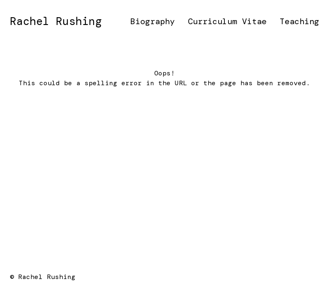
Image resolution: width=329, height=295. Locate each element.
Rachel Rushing (56, 21)
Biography (152, 21)
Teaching (299, 21)
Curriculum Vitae (227, 21)
